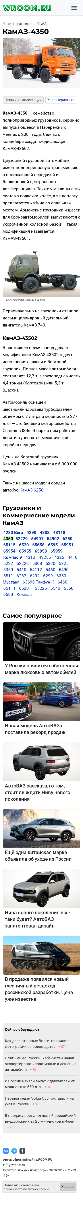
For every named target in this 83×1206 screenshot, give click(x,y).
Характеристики (60, 100)
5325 (64, 563)
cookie (44, 1189)
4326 (59, 557)
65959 (56, 551)
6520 (24, 544)
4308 (45, 532)
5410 (21, 569)
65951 (67, 544)
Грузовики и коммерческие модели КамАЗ (39, 515)
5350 (8, 569)
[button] (5, 63)
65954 (9, 551)
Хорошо (67, 1187)
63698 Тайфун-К (38, 582)
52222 (23, 563)
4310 (30, 557)
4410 (72, 557)
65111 (9, 588)
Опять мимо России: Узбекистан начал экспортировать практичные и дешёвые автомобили (40, 1064)
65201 (25, 588)
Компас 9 (12, 557)
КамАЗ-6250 (31, 490)
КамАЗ (41, 24)
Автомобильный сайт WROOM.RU (27, 1159)
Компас (24, 594)
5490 (64, 569)
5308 (37, 563)
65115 (9, 544)
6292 (35, 575)
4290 (31, 532)
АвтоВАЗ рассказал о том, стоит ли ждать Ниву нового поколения (37, 792)
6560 (68, 588)
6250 (67, 538)
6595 (53, 544)
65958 (41, 551)
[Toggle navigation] (74, 8)
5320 (50, 563)
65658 (38, 544)
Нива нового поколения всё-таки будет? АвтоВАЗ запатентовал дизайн (37, 919)
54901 (37, 538)
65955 (25, 551)
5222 (8, 563)
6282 (21, 575)
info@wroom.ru (14, 1165)
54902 (53, 538)
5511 (8, 575)
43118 (59, 532)
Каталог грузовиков (17, 24)
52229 (21, 538)
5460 (50, 569)
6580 (8, 594)
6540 (55, 588)
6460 (62, 582)
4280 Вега (13, 532)
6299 (48, 575)
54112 (36, 569)
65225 (41, 588)
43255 (45, 557)
